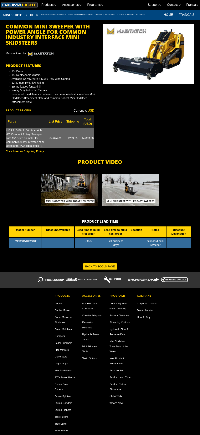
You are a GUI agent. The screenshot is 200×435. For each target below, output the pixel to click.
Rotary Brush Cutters (62, 387)
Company (144, 295)
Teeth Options (90, 358)
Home (168, 14)
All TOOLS (141, 15)
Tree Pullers (61, 416)
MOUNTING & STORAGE (104, 15)
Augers (59, 303)
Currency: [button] (84, 110)
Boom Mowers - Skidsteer (63, 320)
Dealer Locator (145, 310)
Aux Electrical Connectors (89, 306)
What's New (116, 403)
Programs (95, 4)
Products (48, 4)
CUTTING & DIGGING (125, 15)
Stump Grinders (63, 403)
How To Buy (143, 317)
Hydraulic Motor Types (91, 337)
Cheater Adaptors (92, 315)
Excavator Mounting (87, 325)
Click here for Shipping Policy (25, 151)
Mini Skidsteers (63, 370)
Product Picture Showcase (118, 387)
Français (188, 14)
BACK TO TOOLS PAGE (100, 266)
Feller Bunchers (63, 342)
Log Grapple (62, 363)
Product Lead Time (120, 377)
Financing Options (120, 322)
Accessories (72, 4)
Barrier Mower (62, 310)
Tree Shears (61, 430)
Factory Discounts (120, 315)
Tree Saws (61, 423)
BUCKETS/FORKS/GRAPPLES (53, 15)
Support (154, 4)
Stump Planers (63, 409)
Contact (174, 4)
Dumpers (60, 336)
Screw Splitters (63, 396)
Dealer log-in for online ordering (118, 306)
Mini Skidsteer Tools (90, 349)
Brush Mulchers (63, 329)
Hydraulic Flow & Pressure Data (119, 332)
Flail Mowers (62, 349)
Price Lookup (117, 370)
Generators (61, 356)
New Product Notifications (117, 361)
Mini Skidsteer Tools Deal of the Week (119, 346)
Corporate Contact (147, 303)
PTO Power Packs (65, 377)
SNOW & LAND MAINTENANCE (80, 15)
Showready (116, 396)
